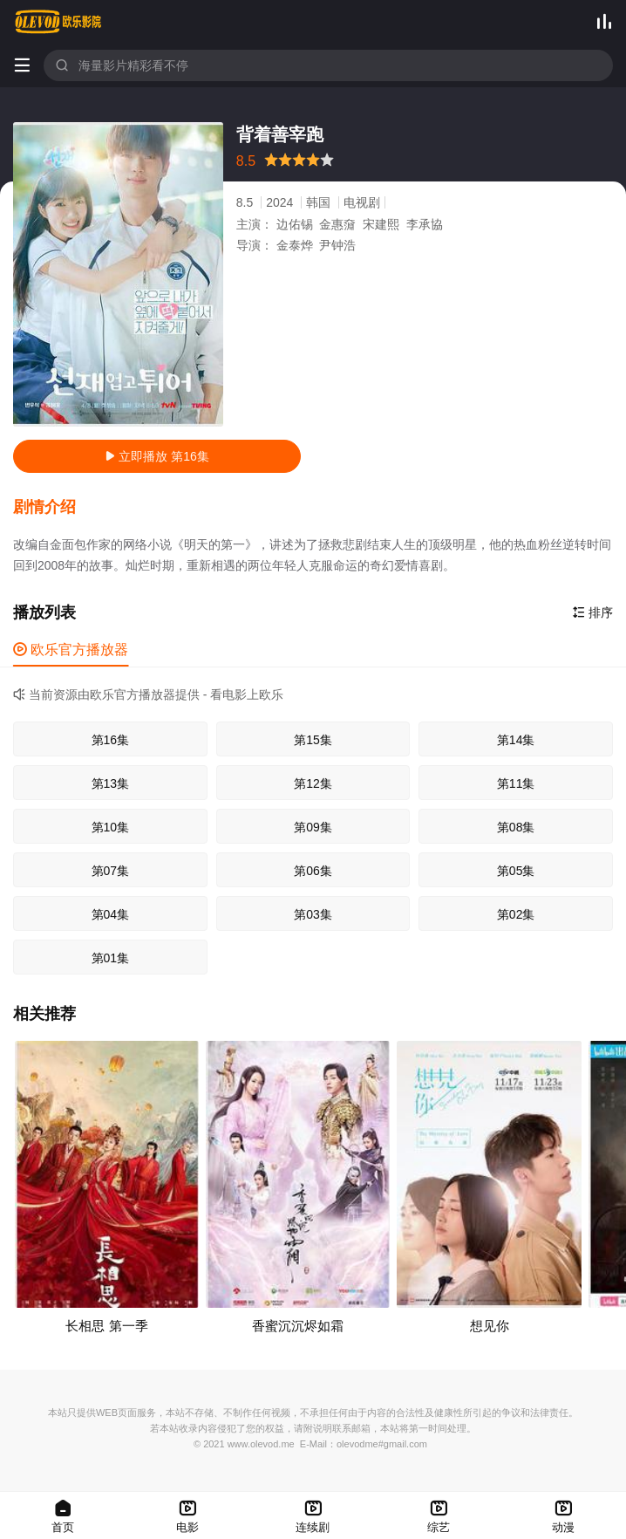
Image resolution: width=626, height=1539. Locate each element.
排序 (593, 612)
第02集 (516, 914)
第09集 (313, 827)
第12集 (313, 783)
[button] (53, 507)
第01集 (111, 958)
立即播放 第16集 (156, 456)
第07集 (111, 871)
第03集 (313, 914)
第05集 (516, 871)
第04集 (111, 914)
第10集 (111, 827)
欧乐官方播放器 (70, 649)
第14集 (516, 740)
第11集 (516, 783)
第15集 (313, 740)
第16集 (111, 740)
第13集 (111, 783)
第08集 (516, 827)
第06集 (313, 871)
